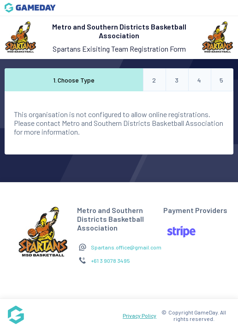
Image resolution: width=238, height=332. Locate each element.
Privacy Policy (139, 315)
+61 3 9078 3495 (110, 260)
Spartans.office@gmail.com (126, 247)
